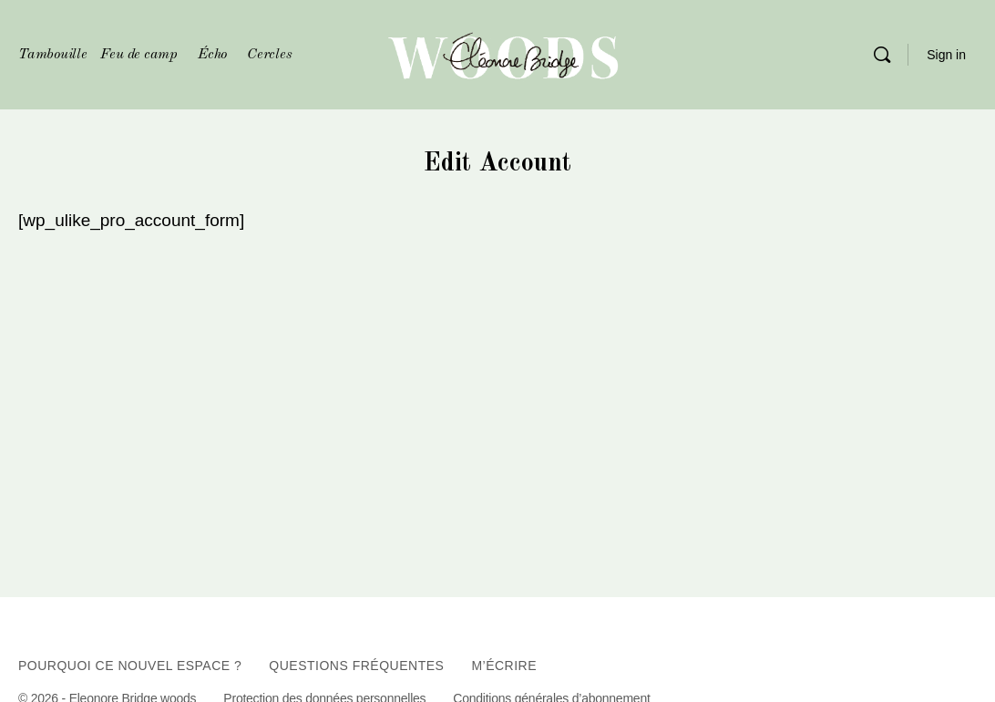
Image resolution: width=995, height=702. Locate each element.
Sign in (946, 54)
